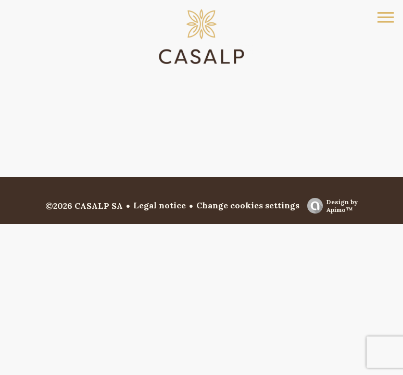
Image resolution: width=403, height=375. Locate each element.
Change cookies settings (247, 205)
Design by (330, 206)
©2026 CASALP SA (84, 206)
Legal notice (159, 205)
